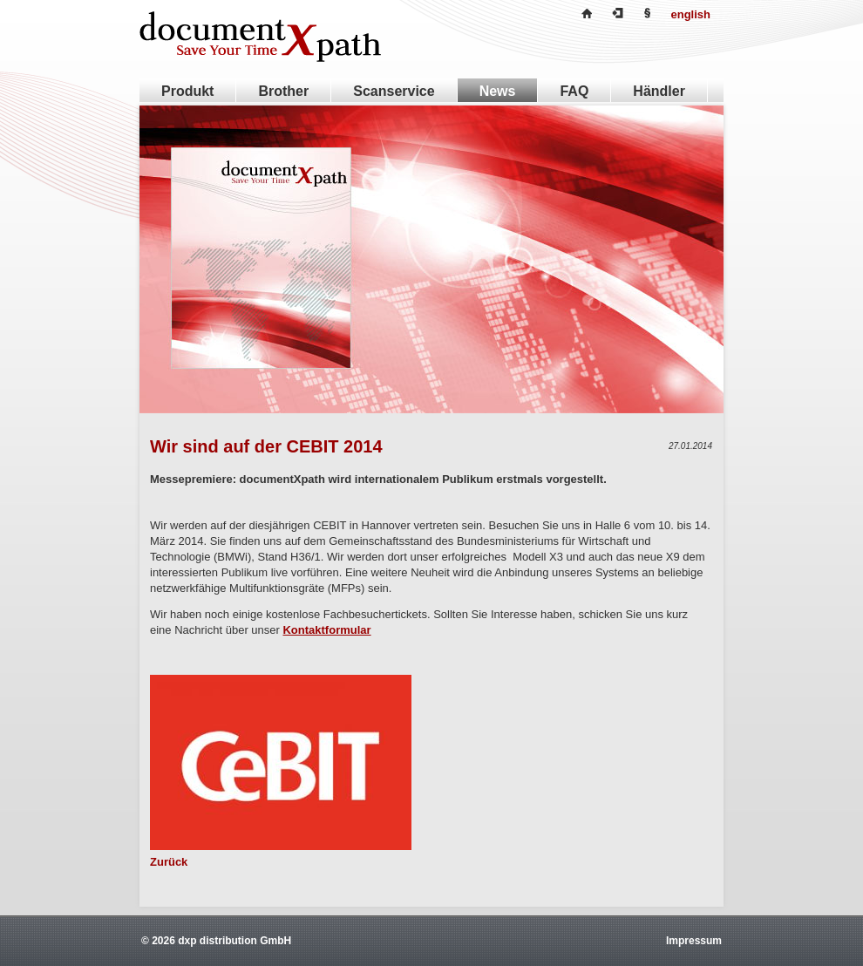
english (690, 14)
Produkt (187, 91)
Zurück (168, 861)
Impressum (694, 941)
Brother (283, 91)
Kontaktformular (326, 629)
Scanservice (393, 91)
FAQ (574, 91)
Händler (659, 91)
